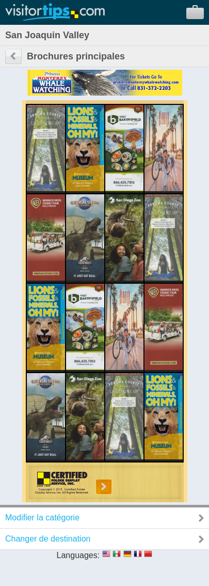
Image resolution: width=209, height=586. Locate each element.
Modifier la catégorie (42, 517)
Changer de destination (47, 538)
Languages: (78, 555)
